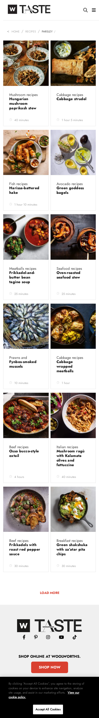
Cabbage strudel (72, 99)
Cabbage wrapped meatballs (66, 366)
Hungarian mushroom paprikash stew (23, 103)
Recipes (30, 31)
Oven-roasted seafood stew (69, 275)
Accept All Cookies (48, 709)
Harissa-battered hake (24, 190)
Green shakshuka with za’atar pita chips (72, 549)
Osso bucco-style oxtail (24, 453)
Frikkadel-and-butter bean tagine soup (22, 277)
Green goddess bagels (70, 190)
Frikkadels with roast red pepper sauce (24, 549)
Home (16, 31)
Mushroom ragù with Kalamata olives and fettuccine (71, 458)
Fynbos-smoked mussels (22, 364)
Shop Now (49, 667)
